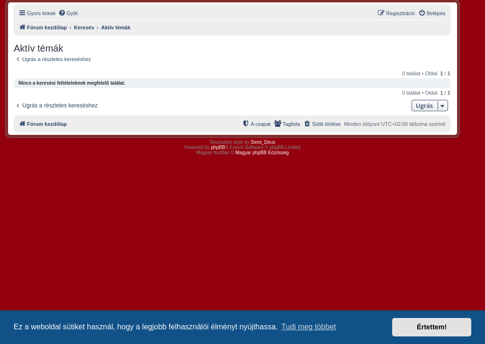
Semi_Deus (263, 142)
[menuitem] (68, 13)
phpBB (218, 147)
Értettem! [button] (432, 327)
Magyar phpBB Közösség (262, 152)
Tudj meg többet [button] (308, 327)
